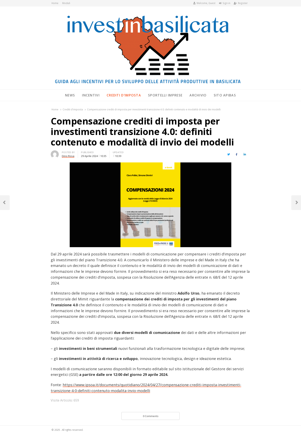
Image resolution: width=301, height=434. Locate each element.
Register (241, 3)
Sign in (224, 3)
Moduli (66, 3)
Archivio (197, 95)
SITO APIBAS (225, 95)
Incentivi (91, 95)
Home (55, 3)
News (70, 95)
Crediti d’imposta (124, 95)
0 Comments (150, 416)
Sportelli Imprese (165, 95)
